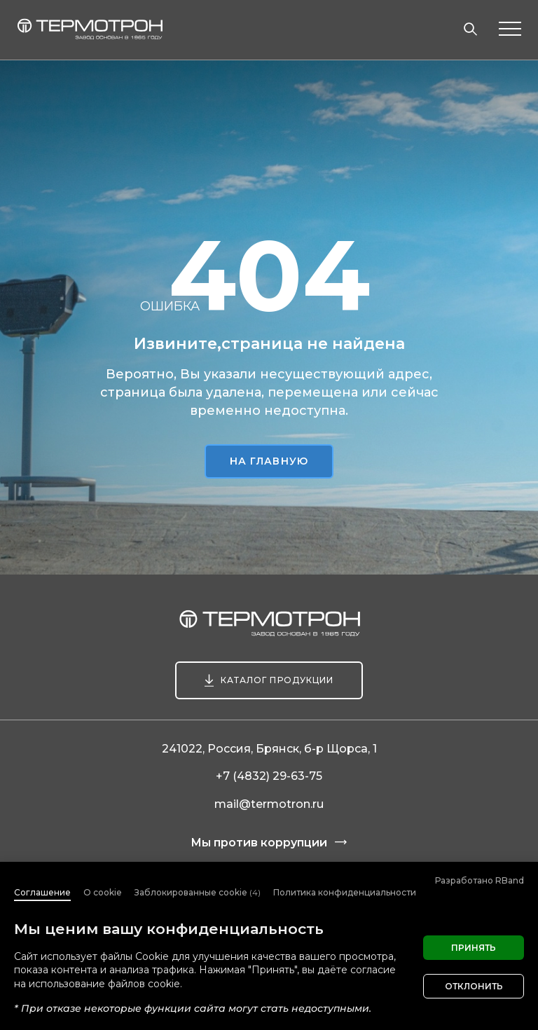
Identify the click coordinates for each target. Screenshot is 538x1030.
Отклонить (474, 986)
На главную (269, 461)
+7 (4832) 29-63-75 (269, 776)
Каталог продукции (277, 680)
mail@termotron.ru (269, 804)
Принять (473, 947)
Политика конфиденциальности (344, 892)
